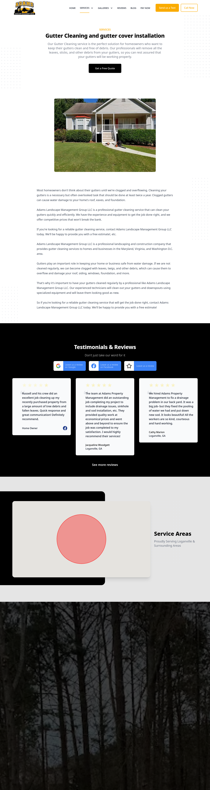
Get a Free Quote (105, 79)
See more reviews (105, 476)
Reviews (121, 13)
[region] (105, 146)
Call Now (189, 13)
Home (72, 13)
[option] (105, 146)
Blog (133, 13)
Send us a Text (167, 13)
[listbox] (105, 146)
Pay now (145, 13)
